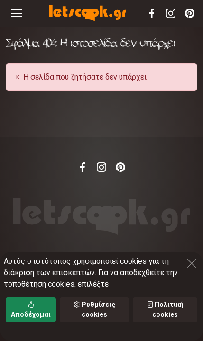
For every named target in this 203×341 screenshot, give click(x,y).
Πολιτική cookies (165, 309)
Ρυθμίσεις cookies (94, 309)
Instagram (170, 13)
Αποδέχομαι (31, 309)
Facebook (151, 13)
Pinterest (189, 13)
